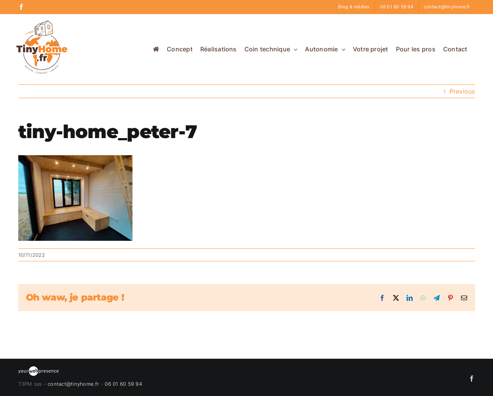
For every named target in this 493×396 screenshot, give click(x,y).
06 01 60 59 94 (123, 384)
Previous (462, 91)
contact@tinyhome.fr (73, 384)
